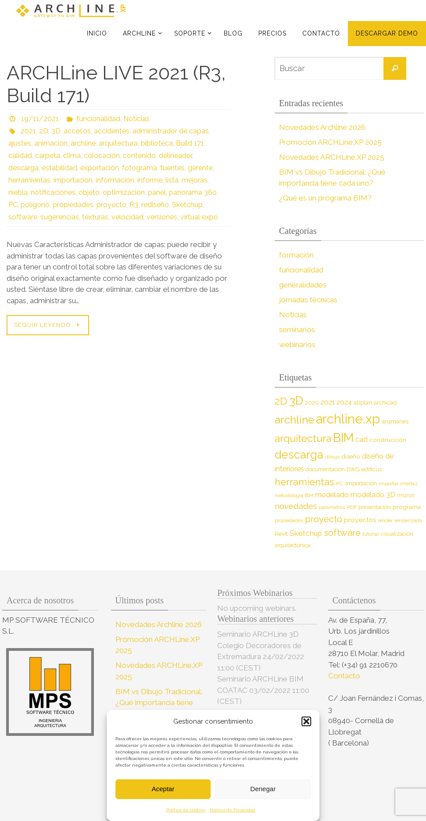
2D (43, 131)
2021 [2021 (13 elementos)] (328, 402)
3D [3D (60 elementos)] (296, 400)
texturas (95, 217)
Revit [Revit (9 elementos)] (281, 534)
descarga (23, 168)
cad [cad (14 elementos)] (361, 439)
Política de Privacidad (232, 809)
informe (149, 180)
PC (13, 205)
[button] (306, 721)
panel (157, 192)
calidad (20, 155)
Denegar (263, 788)
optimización (124, 192)
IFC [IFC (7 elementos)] (340, 483)
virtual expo (199, 217)
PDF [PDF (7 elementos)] (352, 507)
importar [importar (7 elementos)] (388, 483)
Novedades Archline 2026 (322, 127)
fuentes (172, 168)
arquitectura (118, 143)
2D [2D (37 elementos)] (281, 401)
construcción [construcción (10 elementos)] (387, 439)
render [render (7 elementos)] (385, 520)
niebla (18, 192)
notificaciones (53, 192)
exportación (99, 168)
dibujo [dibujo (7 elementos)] (332, 457)
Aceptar (163, 788)
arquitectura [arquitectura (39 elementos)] (303, 438)
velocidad (127, 217)
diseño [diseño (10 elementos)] (350, 456)
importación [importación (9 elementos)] (361, 483)
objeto (89, 192)
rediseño (155, 205)
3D (56, 131)
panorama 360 (193, 192)
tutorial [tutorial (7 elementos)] (370, 534)
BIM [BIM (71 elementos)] (343, 437)
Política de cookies (185, 809)
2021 (28, 131)
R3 (133, 205)
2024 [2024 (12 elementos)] (344, 402)
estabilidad (59, 168)
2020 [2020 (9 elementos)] (312, 402)
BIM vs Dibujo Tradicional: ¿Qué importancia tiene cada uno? (158, 702)
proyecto (111, 205)
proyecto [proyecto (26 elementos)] (323, 519)
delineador (175, 155)
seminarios (297, 329)
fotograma (139, 168)
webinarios (297, 344)
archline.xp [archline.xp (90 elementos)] (348, 419)
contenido (139, 155)
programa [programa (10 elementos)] (407, 506)
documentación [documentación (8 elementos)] (325, 469)
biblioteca (157, 143)
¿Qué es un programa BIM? (325, 198)
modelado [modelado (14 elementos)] (332, 495)
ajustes (19, 143)
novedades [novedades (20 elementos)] (296, 506)
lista (172, 180)
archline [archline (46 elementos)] (294, 419)
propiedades (73, 205)
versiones (162, 217)
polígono (35, 205)
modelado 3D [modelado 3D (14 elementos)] (373, 495)
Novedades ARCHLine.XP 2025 (331, 157)
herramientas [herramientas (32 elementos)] (304, 482)
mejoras (195, 180)
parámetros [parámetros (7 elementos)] (332, 507)
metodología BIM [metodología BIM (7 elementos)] (294, 495)
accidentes (111, 131)
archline (83, 143)
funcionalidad (98, 119)
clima (72, 155)
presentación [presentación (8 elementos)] (374, 507)
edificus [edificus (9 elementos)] (372, 469)
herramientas (29, 180)
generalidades (302, 284)
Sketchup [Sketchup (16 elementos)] (306, 533)
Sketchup (187, 205)
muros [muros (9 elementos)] (405, 495)
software (22, 217)
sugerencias (59, 217)
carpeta (47, 155)
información (115, 180)
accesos (77, 131)
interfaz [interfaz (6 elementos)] (409, 483)
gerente (200, 168)
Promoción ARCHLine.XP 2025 (330, 142)
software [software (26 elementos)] (342, 532)
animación (51, 143)
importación (73, 180)
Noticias (136, 119)
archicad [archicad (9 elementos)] (385, 402)
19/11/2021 (40, 119)
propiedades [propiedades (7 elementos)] (289, 520)
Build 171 (190, 143)
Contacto (345, 675)
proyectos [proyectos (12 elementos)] (360, 520)
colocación (102, 155)
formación (296, 255)
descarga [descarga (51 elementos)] (299, 454)
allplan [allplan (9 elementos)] (363, 402)
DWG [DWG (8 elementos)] (353, 469)
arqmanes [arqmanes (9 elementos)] (395, 421)
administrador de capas (170, 131)
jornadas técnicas (308, 299)
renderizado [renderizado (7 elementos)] (408, 520)
